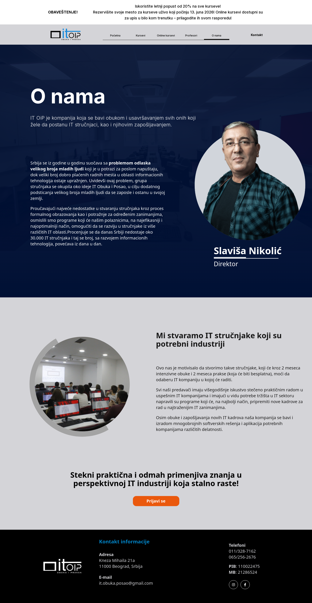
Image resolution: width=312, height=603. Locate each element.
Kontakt (257, 35)
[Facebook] (245, 584)
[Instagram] (233, 584)
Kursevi (140, 35)
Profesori (191, 35)
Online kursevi (166, 35)
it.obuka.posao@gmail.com (126, 583)
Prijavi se (156, 501)
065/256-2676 (242, 557)
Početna (115, 35)
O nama (216, 35)
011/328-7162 (242, 551)
